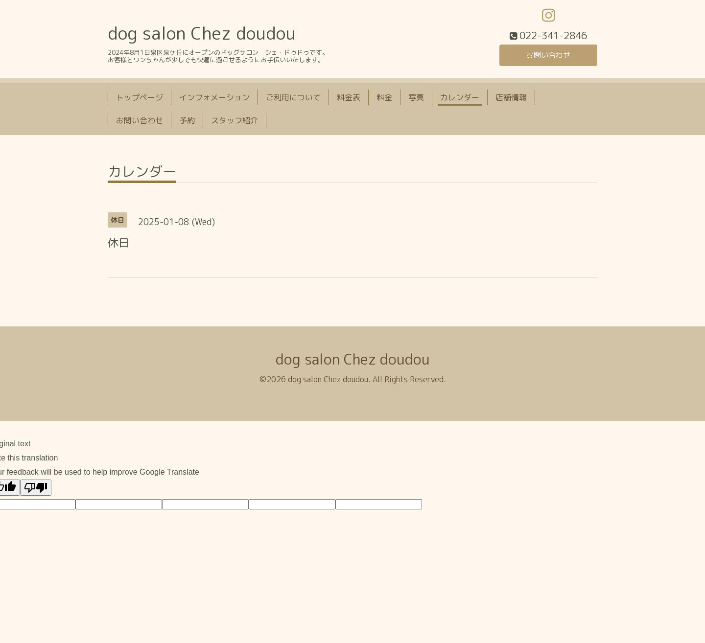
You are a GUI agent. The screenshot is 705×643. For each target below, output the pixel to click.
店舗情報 (511, 99)
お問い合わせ (548, 56)
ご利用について (293, 99)
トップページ (139, 99)
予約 (187, 121)
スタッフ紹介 (234, 121)
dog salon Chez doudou (202, 35)
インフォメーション (214, 99)
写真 (416, 99)
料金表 (348, 99)
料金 (384, 99)
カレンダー (459, 99)
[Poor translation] (35, 489)
